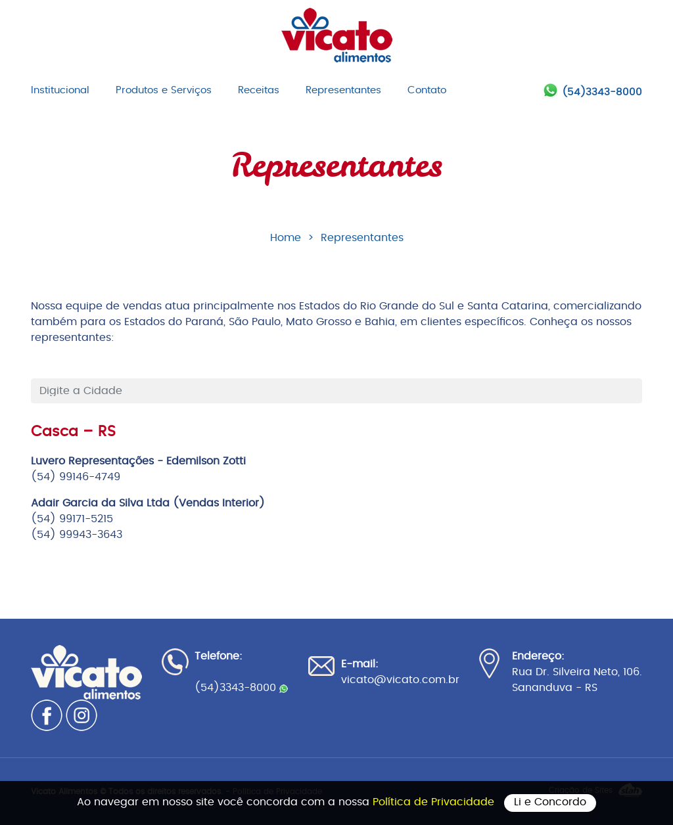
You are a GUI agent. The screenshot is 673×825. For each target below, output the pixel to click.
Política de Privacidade (435, 802)
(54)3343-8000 (602, 92)
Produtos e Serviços (164, 90)
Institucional (60, 90)
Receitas (258, 90)
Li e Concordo (550, 802)
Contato (426, 90)
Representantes (343, 90)
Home (285, 238)
